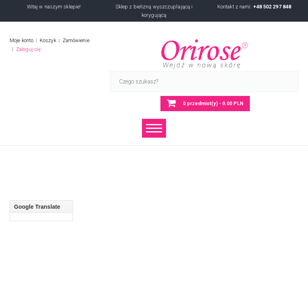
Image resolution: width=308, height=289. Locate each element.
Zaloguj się (28, 49)
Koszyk (48, 40)
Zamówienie (76, 40)
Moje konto (21, 40)
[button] (205, 103)
